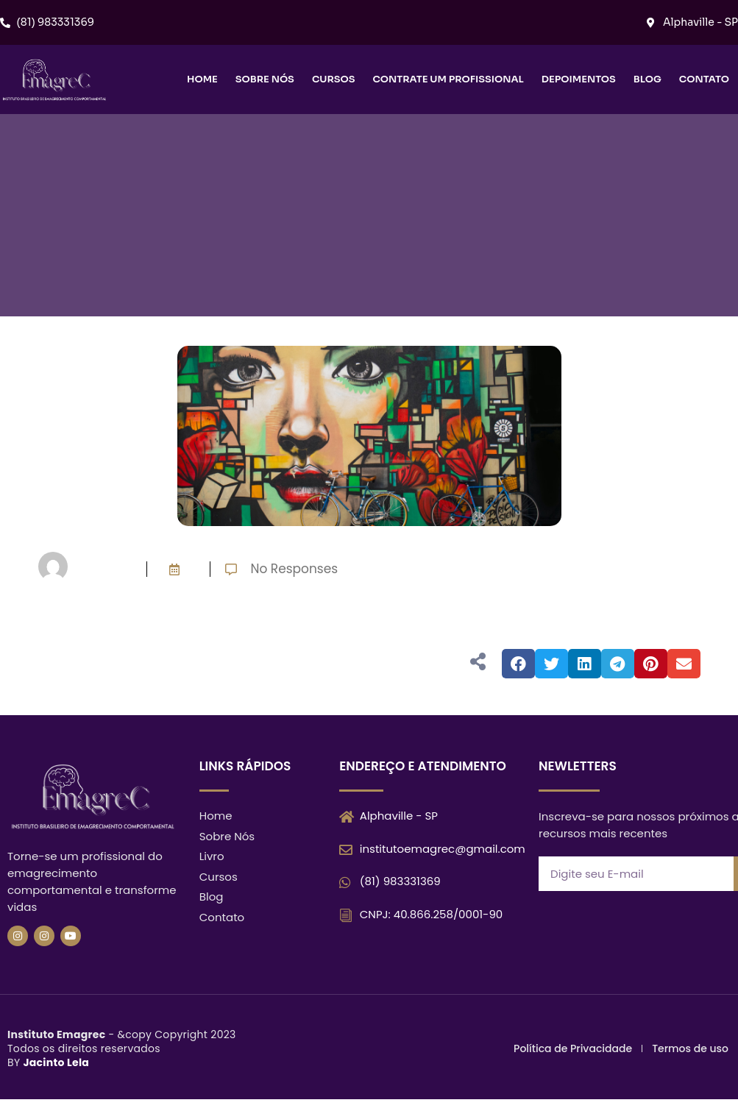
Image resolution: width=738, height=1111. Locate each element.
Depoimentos (579, 79)
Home (202, 79)
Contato (704, 79)
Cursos (333, 79)
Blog (647, 79)
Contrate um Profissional (447, 79)
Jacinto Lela (56, 1062)
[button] (518, 663)
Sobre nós (264, 79)
